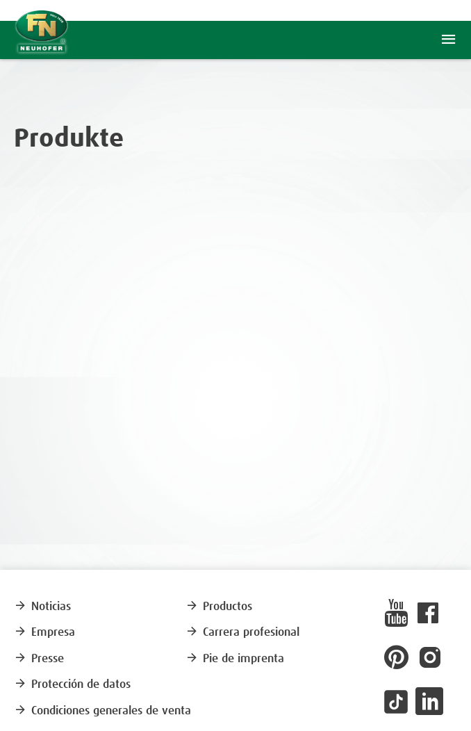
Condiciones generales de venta (102, 711)
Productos (218, 607)
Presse (39, 659)
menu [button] (448, 40)
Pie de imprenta (234, 659)
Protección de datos (72, 685)
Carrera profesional (242, 633)
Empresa (44, 633)
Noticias (42, 607)
